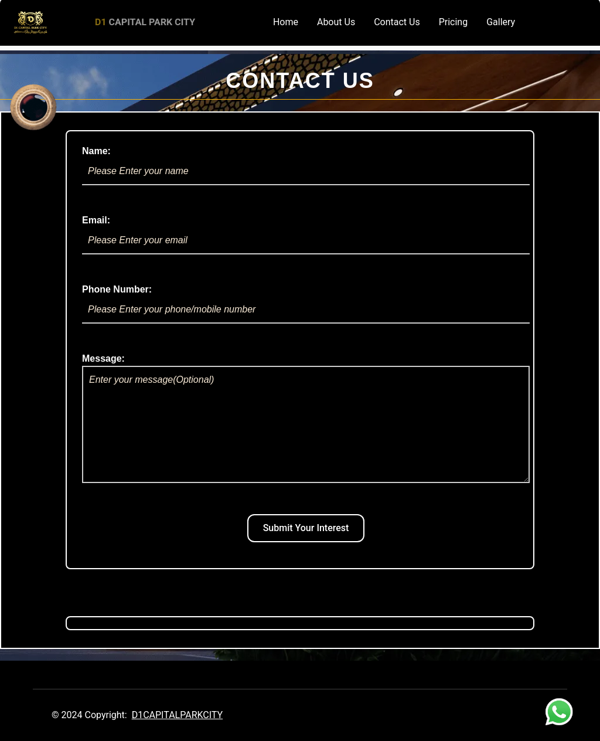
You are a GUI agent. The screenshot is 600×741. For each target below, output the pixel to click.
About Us (336, 22)
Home (285, 22)
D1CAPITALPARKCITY (177, 714)
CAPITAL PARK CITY (145, 22)
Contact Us (397, 22)
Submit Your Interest (306, 527)
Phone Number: (306, 304)
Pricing (453, 22)
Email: (306, 234)
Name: (306, 165)
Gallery (500, 22)
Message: (306, 418)
